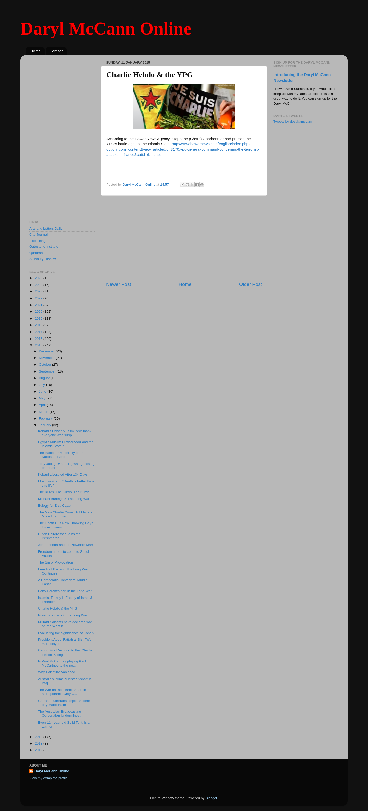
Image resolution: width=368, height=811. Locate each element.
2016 (39, 339)
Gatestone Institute (43, 247)
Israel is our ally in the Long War (62, 615)
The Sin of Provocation (55, 562)
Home (35, 51)
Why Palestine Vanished (56, 672)
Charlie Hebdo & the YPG (57, 608)
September (48, 371)
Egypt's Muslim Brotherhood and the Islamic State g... (66, 444)
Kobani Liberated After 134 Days (63, 474)
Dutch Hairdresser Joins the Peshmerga (59, 536)
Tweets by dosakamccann (293, 121)
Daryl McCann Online (105, 28)
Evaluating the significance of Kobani (66, 633)
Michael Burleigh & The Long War (63, 499)
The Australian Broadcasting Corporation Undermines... (60, 713)
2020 (39, 311)
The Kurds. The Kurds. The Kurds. (64, 492)
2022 (39, 298)
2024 (39, 285)
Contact (56, 51)
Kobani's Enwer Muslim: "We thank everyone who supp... (64, 433)
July (42, 385)
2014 (39, 737)
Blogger (211, 798)
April (43, 405)
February (46, 418)
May (42, 398)
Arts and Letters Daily (45, 228)
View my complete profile (48, 778)
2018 (39, 325)
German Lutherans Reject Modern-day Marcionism (64, 703)
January (45, 425)
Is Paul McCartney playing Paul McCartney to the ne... (62, 663)
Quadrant (36, 253)
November (47, 358)
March (44, 412)
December (47, 351)
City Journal (38, 234)
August (45, 378)
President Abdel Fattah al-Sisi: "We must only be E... (64, 642)
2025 (39, 278)
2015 (39, 345)
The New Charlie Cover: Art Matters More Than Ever (65, 514)
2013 (39, 743)
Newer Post (118, 284)
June (43, 391)
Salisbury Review (42, 259)
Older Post (250, 284)
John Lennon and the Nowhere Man (65, 545)
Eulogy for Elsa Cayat (54, 506)
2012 (39, 750)
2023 (39, 291)
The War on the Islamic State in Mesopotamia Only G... (62, 692)
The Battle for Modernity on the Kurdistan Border (61, 455)
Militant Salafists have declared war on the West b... (65, 624)
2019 (39, 318)
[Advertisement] (184, 238)
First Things (38, 241)
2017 (39, 332)
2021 (39, 305)
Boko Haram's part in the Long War (65, 591)
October (45, 364)
